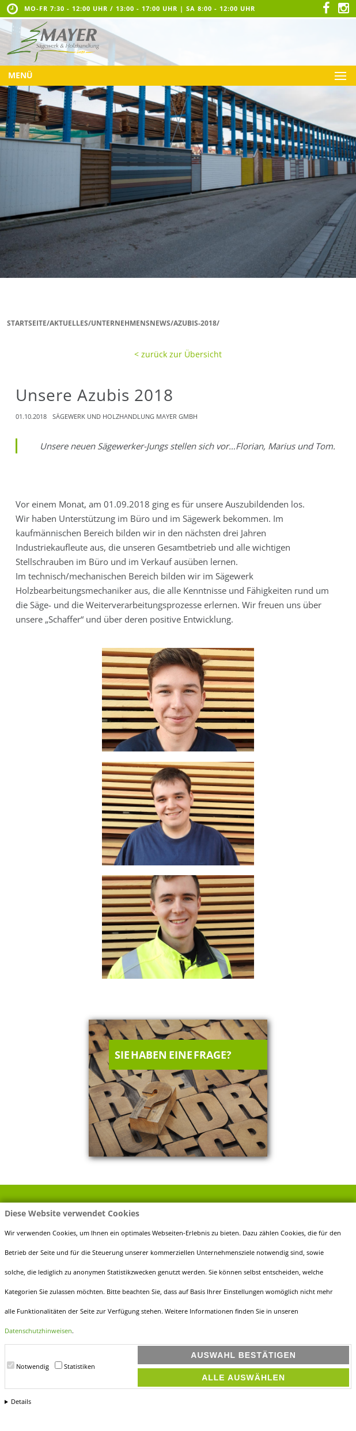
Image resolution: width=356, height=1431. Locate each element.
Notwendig (32, 1367)
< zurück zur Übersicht (178, 354)
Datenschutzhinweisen (38, 1331)
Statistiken (79, 1367)
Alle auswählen (243, 1377)
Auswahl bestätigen (243, 1355)
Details (21, 1402)
